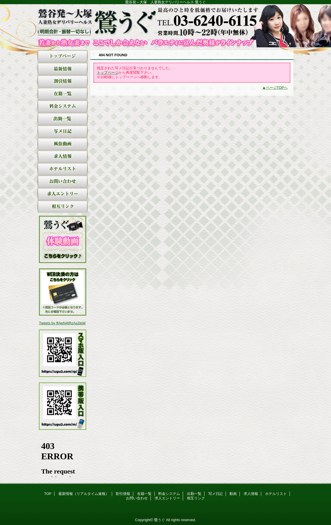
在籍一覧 (63, 94)
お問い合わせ (63, 181)
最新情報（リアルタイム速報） (63, 69)
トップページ (107, 72)
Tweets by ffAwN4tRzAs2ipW (62, 323)
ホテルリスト (63, 169)
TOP (63, 56)
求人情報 (63, 156)
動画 (63, 144)
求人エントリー (63, 194)
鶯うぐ (165, 25)
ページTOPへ (277, 87)
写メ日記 (63, 131)
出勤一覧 (63, 119)
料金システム (63, 106)
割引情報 (63, 81)
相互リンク (63, 206)
